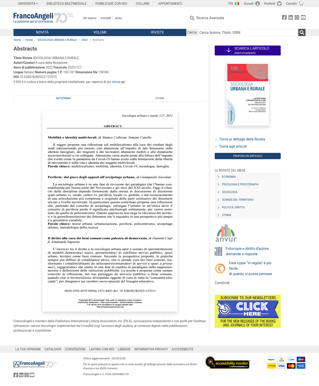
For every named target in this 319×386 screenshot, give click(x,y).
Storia (226, 215)
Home (17, 39)
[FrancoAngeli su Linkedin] (290, 18)
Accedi (248, 3)
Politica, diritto (233, 207)
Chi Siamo (89, 18)
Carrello (291, 3)
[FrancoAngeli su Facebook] (284, 18)
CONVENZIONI (75, 349)
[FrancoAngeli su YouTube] (303, 18)
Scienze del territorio (238, 199)
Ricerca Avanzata (210, 18)
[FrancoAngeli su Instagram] (297, 18)
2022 (85, 39)
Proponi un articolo (247, 156)
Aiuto (118, 18)
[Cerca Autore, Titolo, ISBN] (248, 32)
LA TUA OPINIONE (28, 349)
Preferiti (269, 3)
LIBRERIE (124, 349)
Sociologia (229, 192)
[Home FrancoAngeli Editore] (43, 18)
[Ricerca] (301, 32)
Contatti (105, 18)
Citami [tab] (159, 98)
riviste (29, 39)
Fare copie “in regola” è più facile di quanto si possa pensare (250, 268)
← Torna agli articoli (231, 146)
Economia (229, 176)
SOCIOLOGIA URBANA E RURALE (57, 39)
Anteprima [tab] (63, 98)
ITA (230, 3)
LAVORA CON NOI (101, 349)
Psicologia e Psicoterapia (240, 184)
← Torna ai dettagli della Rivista (240, 139)
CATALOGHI (53, 349)
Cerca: (192, 32)
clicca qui (118, 82)
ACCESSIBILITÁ (182, 349)
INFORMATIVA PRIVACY (151, 349)
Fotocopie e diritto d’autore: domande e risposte (247, 251)
